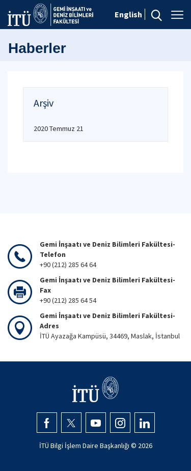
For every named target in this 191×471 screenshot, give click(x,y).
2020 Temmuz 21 (59, 128)
